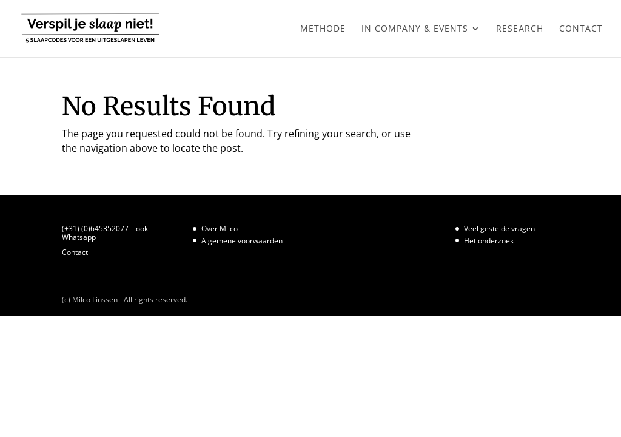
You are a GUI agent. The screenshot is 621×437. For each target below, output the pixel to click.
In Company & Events (414, 29)
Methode (323, 29)
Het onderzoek (489, 240)
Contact (581, 29)
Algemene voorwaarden (242, 240)
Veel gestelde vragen (499, 228)
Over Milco (219, 228)
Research (519, 29)
